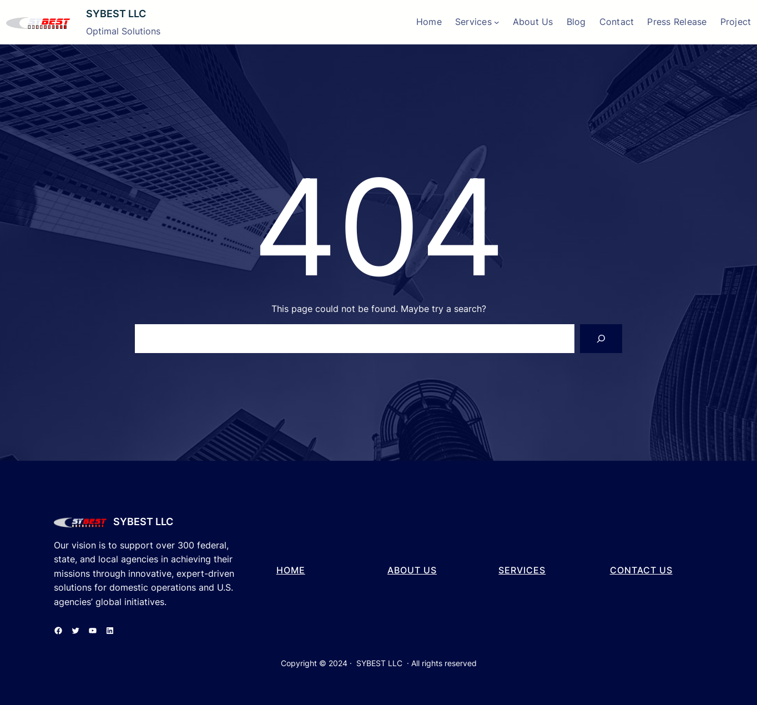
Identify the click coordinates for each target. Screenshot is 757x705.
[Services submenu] (496, 22)
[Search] (601, 338)
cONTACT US (641, 570)
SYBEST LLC (116, 13)
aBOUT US (412, 570)
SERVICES (522, 570)
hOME (290, 570)
